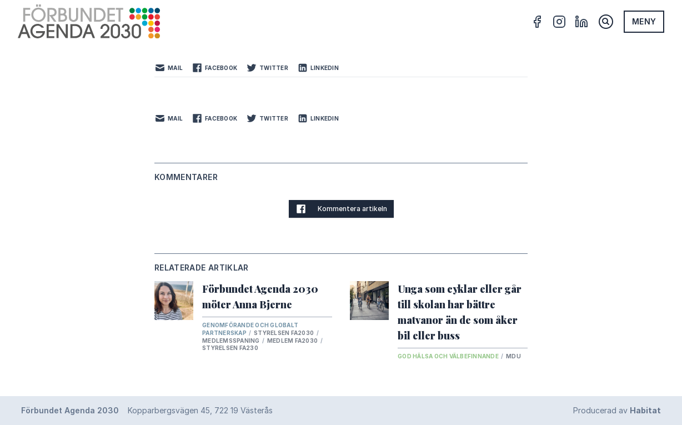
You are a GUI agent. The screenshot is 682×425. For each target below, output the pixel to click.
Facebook (214, 67)
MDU (513, 356)
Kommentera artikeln (341, 208)
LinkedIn (318, 67)
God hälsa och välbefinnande (449, 356)
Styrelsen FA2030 (284, 332)
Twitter (267, 67)
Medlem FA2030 (293, 340)
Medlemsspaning (231, 340)
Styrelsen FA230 (230, 347)
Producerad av (617, 410)
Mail (168, 67)
